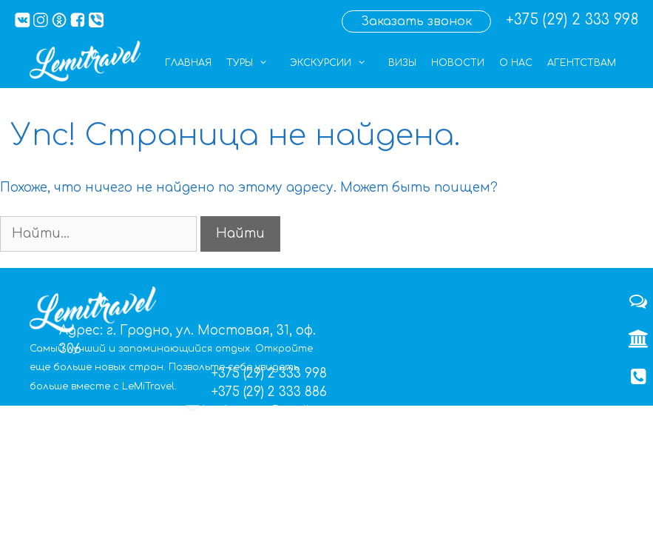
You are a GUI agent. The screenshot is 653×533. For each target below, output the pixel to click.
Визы (402, 63)
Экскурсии (335, 63)
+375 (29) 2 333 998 (572, 19)
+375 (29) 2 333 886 (269, 392)
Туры (254, 63)
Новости (457, 63)
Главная (188, 63)
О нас (515, 63)
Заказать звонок (416, 21)
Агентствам (581, 63)
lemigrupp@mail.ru (265, 411)
